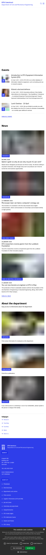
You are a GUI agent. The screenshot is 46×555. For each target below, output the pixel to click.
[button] (43, 3)
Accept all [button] (30, 548)
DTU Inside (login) (8, 513)
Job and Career (7, 502)
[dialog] (23, 541)
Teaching (5, 423)
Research (5, 419)
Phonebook (7, 484)
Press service (7, 495)
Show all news (6, 296)
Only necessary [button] (17, 548)
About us (5, 433)
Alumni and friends (9, 521)
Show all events (7, 116)
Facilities (5, 426)
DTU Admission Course (10, 517)
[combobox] (44, 529)
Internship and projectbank (11, 506)
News (4, 430)
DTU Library (7, 524)
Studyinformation (8, 510)
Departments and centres (10, 491)
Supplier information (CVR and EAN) (13, 498)
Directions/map (8, 487)
